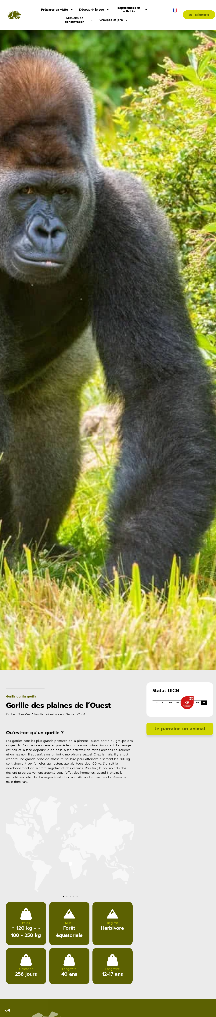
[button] (10, 854)
